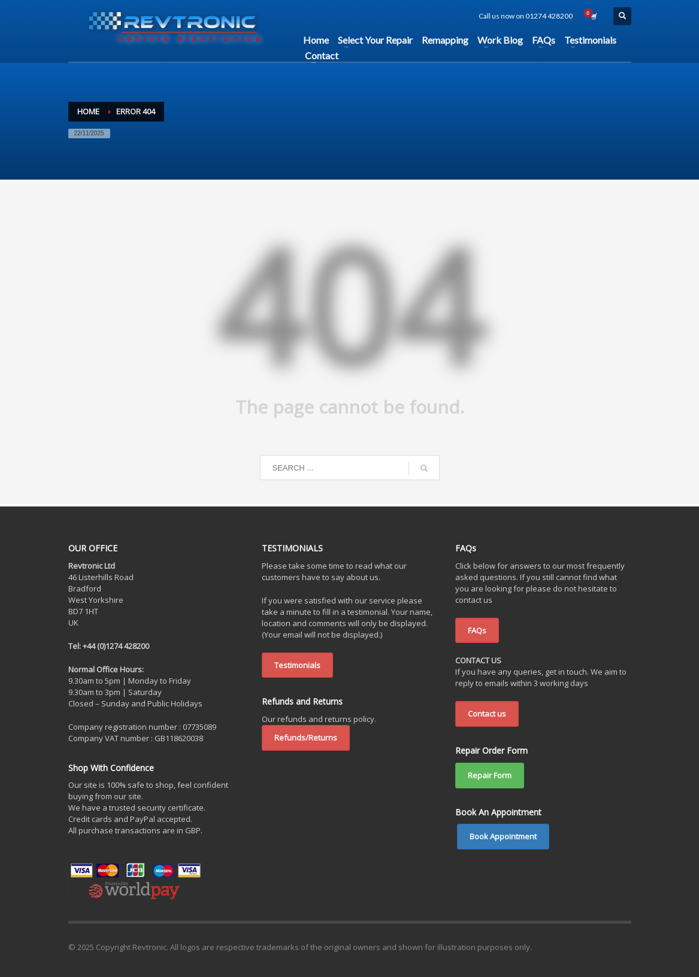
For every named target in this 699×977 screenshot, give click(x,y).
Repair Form (490, 775)
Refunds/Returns (305, 737)
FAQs (477, 630)
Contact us (487, 713)
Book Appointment (503, 836)
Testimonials (297, 665)
